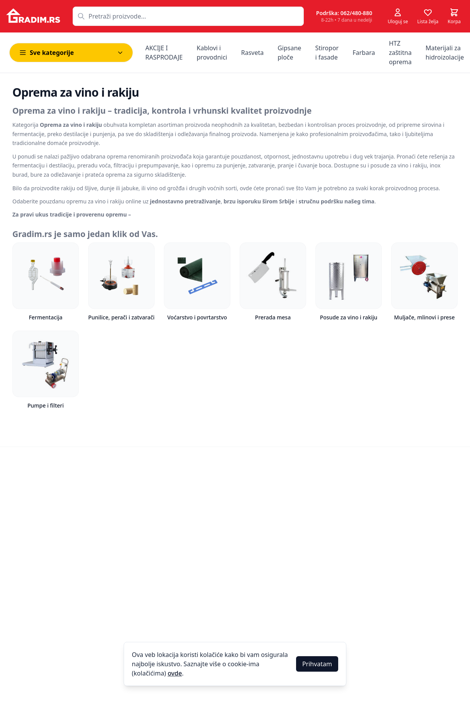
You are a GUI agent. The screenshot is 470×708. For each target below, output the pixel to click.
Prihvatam (317, 664)
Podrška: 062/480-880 (344, 13)
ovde (175, 673)
